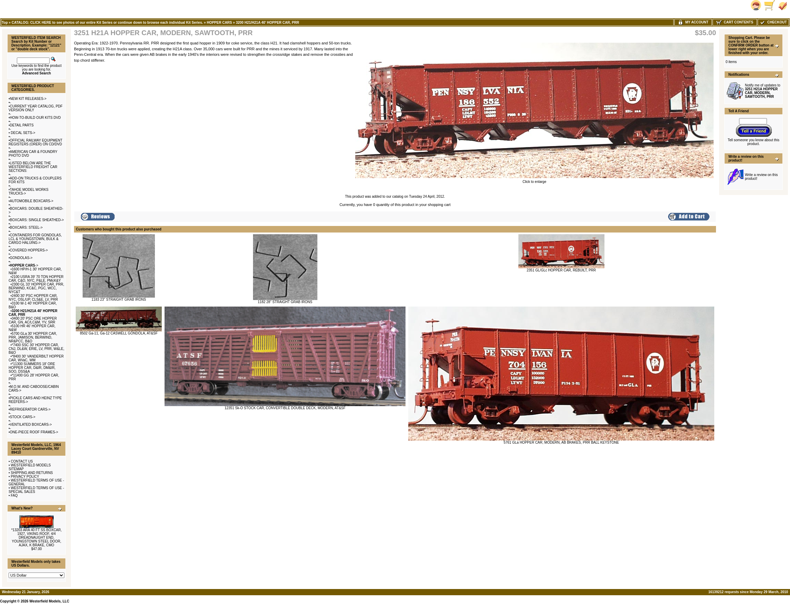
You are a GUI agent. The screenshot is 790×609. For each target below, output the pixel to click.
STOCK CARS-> (22, 417)
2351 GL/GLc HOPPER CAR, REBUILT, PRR (561, 270)
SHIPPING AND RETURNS (32, 473)
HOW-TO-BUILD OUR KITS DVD (35, 118)
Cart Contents (734, 22)
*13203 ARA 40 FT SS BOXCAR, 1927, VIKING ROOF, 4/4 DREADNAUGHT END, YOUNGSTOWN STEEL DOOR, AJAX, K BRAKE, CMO (36, 537)
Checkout (773, 22)
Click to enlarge (534, 180)
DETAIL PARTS (22, 125)
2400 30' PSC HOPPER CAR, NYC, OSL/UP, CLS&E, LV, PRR (33, 297)
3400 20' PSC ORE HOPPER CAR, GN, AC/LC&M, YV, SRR (33, 320)
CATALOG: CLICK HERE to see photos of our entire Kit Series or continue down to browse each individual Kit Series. (107, 22)
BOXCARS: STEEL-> (26, 227)
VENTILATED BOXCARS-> (31, 424)
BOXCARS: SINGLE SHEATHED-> (37, 220)
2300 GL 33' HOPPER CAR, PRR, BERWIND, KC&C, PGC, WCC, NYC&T (36, 288)
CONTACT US (22, 461)
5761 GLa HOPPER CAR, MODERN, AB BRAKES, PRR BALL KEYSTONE (561, 442)
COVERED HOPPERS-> (29, 250)
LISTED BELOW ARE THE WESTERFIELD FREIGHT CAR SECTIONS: (33, 167)
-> (24, 265)
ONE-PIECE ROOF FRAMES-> (34, 432)
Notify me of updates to (762, 91)
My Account (693, 22)
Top (5, 22)
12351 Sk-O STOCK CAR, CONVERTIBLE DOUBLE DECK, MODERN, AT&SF (284, 408)
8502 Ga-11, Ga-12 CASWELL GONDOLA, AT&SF (119, 333)
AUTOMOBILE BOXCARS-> (31, 201)
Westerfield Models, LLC (49, 601)
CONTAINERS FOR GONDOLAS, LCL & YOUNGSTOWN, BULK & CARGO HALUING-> (35, 239)
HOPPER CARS (219, 22)
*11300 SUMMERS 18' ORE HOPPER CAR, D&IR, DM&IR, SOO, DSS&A (32, 367)
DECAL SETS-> (22, 133)
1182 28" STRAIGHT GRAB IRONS (285, 302)
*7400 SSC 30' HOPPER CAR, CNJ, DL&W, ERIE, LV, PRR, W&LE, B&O (36, 348)
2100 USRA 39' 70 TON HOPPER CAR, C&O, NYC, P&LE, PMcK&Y (36, 278)
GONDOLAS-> (21, 258)
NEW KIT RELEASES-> (28, 99)
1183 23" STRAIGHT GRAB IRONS (119, 299)
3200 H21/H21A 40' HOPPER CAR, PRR (267, 22)
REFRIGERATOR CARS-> (30, 409)
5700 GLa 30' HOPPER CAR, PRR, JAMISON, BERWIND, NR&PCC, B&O (33, 337)
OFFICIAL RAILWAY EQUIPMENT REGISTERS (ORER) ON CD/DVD (35, 142)
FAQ (14, 495)
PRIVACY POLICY (25, 476)
